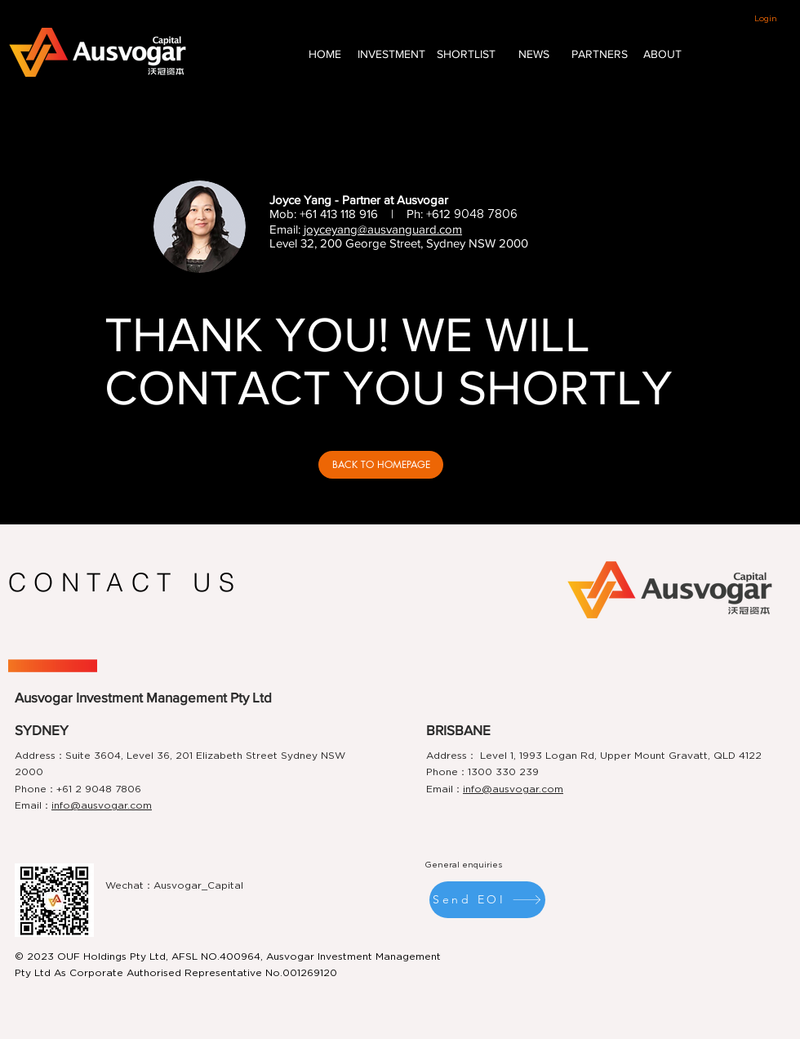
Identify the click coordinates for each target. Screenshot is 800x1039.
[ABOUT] (662, 54)
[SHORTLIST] (466, 54)
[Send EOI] (487, 899)
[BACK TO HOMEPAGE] (380, 465)
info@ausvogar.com (101, 805)
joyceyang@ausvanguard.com (383, 229)
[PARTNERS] (599, 54)
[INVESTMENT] (391, 54)
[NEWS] (533, 54)
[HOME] (324, 54)
